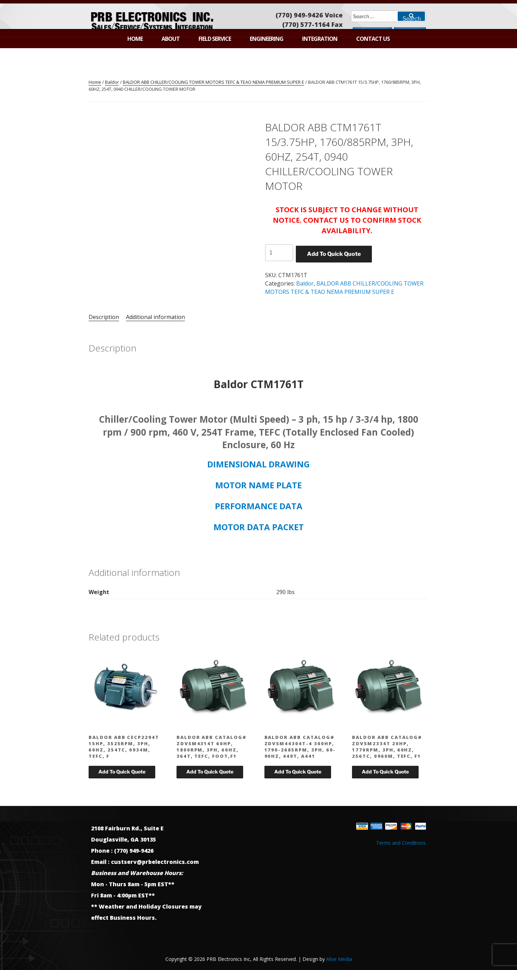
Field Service (214, 39)
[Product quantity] (279, 252)
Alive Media (339, 959)
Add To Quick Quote (334, 254)
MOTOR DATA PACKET (258, 527)
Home (135, 39)
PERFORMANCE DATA (258, 506)
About (171, 39)
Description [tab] (104, 317)
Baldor (112, 82)
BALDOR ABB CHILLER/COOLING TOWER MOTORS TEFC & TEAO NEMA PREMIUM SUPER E (213, 82)
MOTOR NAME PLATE (258, 485)
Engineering (266, 39)
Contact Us (373, 39)
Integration (319, 39)
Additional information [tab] (155, 317)
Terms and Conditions (401, 842)
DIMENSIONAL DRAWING (258, 464)
